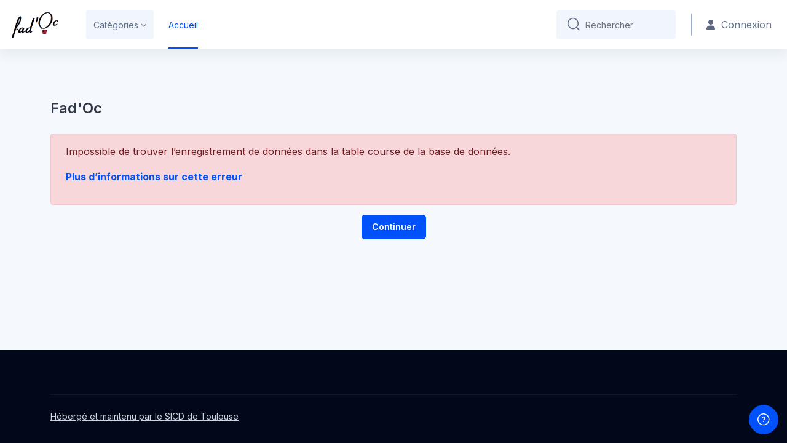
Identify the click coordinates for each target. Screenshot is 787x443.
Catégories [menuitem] (115, 25)
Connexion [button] (739, 24)
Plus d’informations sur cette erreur (154, 176)
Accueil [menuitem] (183, 25)
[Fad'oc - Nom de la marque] (34, 24)
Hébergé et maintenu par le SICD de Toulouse (144, 416)
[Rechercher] (625, 24)
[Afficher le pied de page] (763, 419)
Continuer (394, 227)
